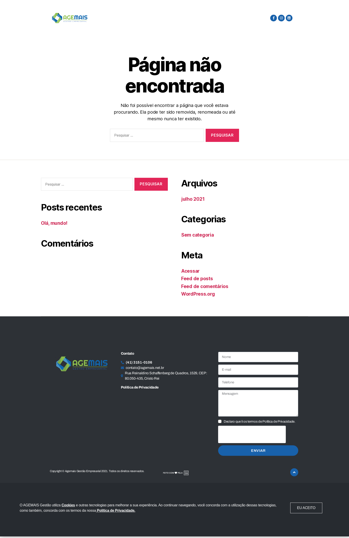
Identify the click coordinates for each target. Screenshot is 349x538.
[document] (174, 510)
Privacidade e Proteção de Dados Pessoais (180, 18)
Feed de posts (197, 278)
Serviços (126, 18)
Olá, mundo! (54, 223)
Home (103, 18)
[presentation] (252, 434)
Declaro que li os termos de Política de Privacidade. (259, 421)
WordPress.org (198, 294)
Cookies (68, 505)
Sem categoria (197, 235)
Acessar (190, 271)
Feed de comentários (204, 286)
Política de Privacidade (140, 387)
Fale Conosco (238, 18)
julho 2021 (193, 199)
